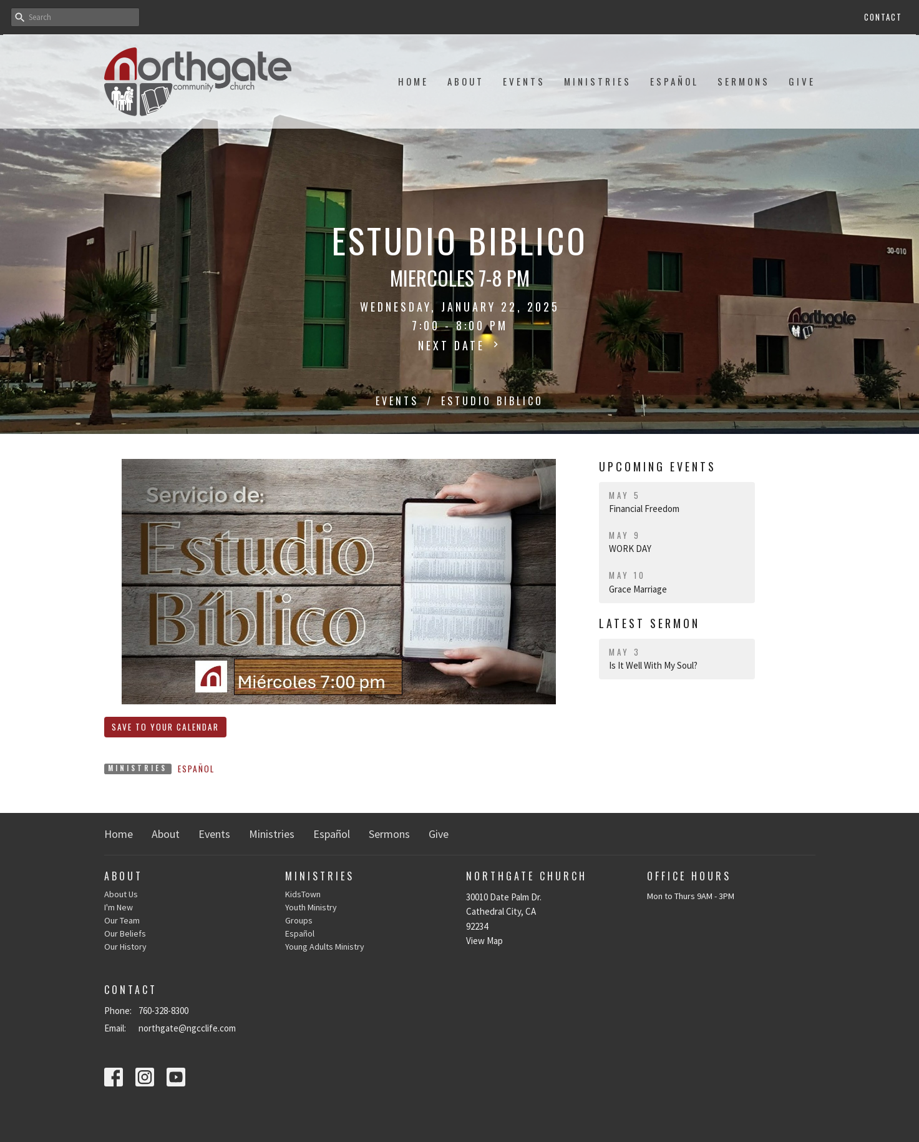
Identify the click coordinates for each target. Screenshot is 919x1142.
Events (524, 81)
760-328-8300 (163, 1010)
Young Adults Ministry (324, 946)
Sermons (743, 81)
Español (674, 81)
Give (802, 81)
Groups (299, 920)
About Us (121, 894)
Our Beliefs (125, 933)
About (465, 81)
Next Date (460, 345)
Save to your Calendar (165, 727)
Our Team (122, 920)
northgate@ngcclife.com (187, 1028)
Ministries (597, 81)
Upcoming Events (657, 466)
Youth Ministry (311, 907)
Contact (883, 17)
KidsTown (303, 894)
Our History (125, 946)
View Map (484, 941)
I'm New (118, 907)
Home (413, 81)
